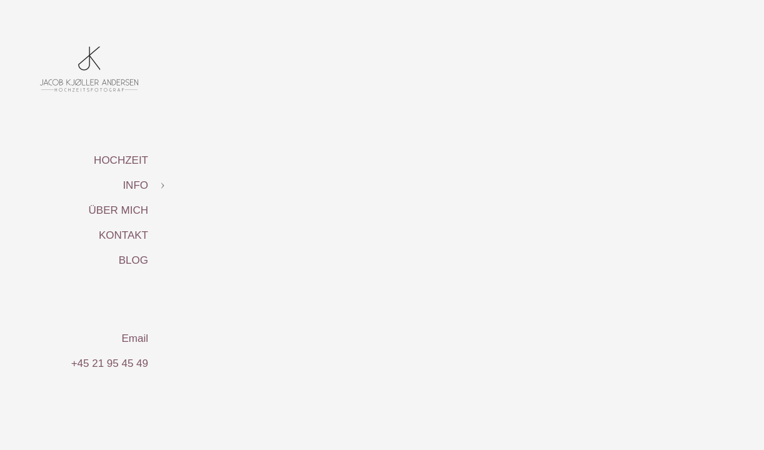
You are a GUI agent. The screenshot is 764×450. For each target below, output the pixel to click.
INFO (135, 185)
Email (134, 338)
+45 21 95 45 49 (109, 363)
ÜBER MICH (118, 210)
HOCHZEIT (121, 160)
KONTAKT (123, 235)
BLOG (133, 260)
